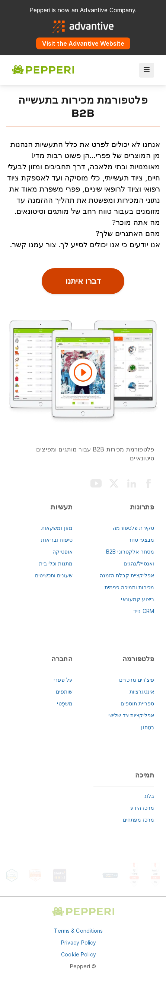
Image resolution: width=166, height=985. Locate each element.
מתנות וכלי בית (56, 563)
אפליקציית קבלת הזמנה (127, 575)
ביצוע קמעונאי (137, 599)
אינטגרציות (142, 691)
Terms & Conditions (78, 930)
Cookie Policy (78, 954)
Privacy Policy (78, 942)
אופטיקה (62, 551)
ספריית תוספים (137, 703)
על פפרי (63, 679)
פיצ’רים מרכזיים (136, 679)
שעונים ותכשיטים (54, 575)
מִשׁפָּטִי (65, 703)
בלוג (149, 796)
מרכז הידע (142, 808)
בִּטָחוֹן (147, 727)
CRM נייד (143, 611)
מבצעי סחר (141, 539)
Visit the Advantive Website (83, 43)
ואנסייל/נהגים (139, 563)
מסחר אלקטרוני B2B (130, 551)
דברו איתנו (83, 281)
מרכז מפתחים (138, 819)
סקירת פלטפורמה (133, 528)
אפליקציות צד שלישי (131, 715)
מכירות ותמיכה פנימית (129, 587)
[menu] (146, 70)
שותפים (64, 691)
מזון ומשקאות (57, 528)
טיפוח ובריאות (57, 539)
